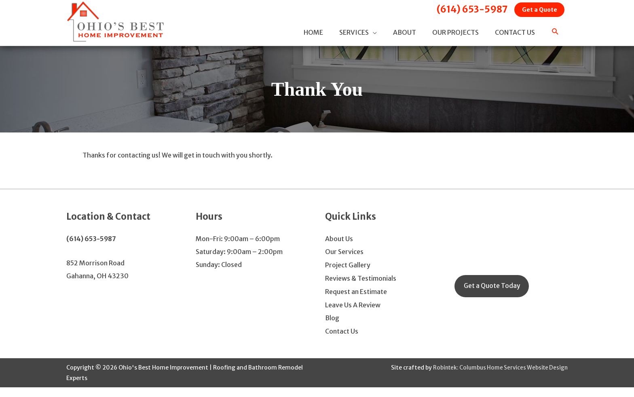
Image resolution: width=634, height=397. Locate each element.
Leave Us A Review (352, 315)
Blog (332, 328)
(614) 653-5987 (464, 10)
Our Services (344, 264)
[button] (555, 39)
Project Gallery (347, 277)
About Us (339, 251)
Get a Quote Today (492, 299)
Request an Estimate (356, 302)
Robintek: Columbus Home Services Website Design (497, 377)
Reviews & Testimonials (360, 290)
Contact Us (341, 341)
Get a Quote (536, 11)
